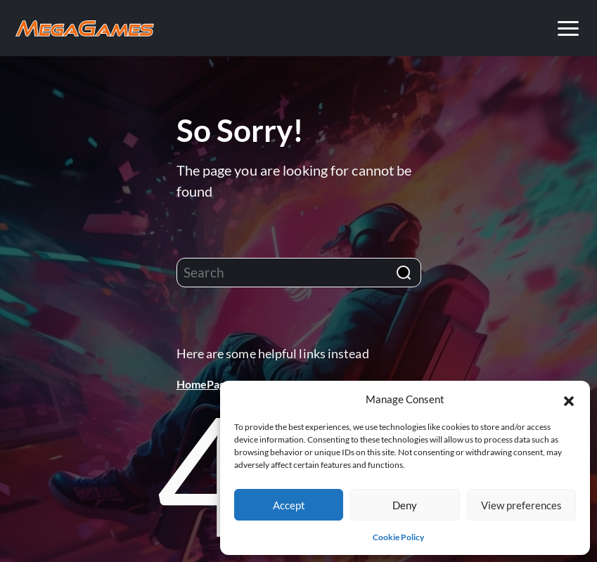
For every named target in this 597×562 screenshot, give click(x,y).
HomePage (203, 384)
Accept (289, 505)
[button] (569, 399)
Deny (404, 505)
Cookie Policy (398, 537)
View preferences (521, 505)
